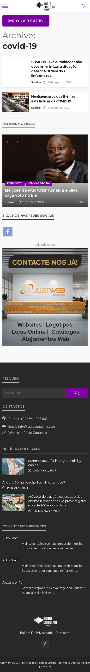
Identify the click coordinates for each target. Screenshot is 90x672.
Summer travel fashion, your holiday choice (54, 463)
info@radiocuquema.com (36, 426)
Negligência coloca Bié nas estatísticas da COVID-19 (53, 98)
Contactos (62, 633)
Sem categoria (39, 183)
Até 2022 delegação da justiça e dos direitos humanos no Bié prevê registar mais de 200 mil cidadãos (57, 501)
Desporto (14, 183)
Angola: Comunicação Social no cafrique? (33, 482)
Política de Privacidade (36, 633)
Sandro (36, 82)
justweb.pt (45, 666)
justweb (10, 202)
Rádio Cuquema (35, 432)
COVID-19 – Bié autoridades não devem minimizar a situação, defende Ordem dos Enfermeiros (56, 69)
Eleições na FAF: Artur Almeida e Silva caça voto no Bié (41, 193)
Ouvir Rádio (26, 21)
